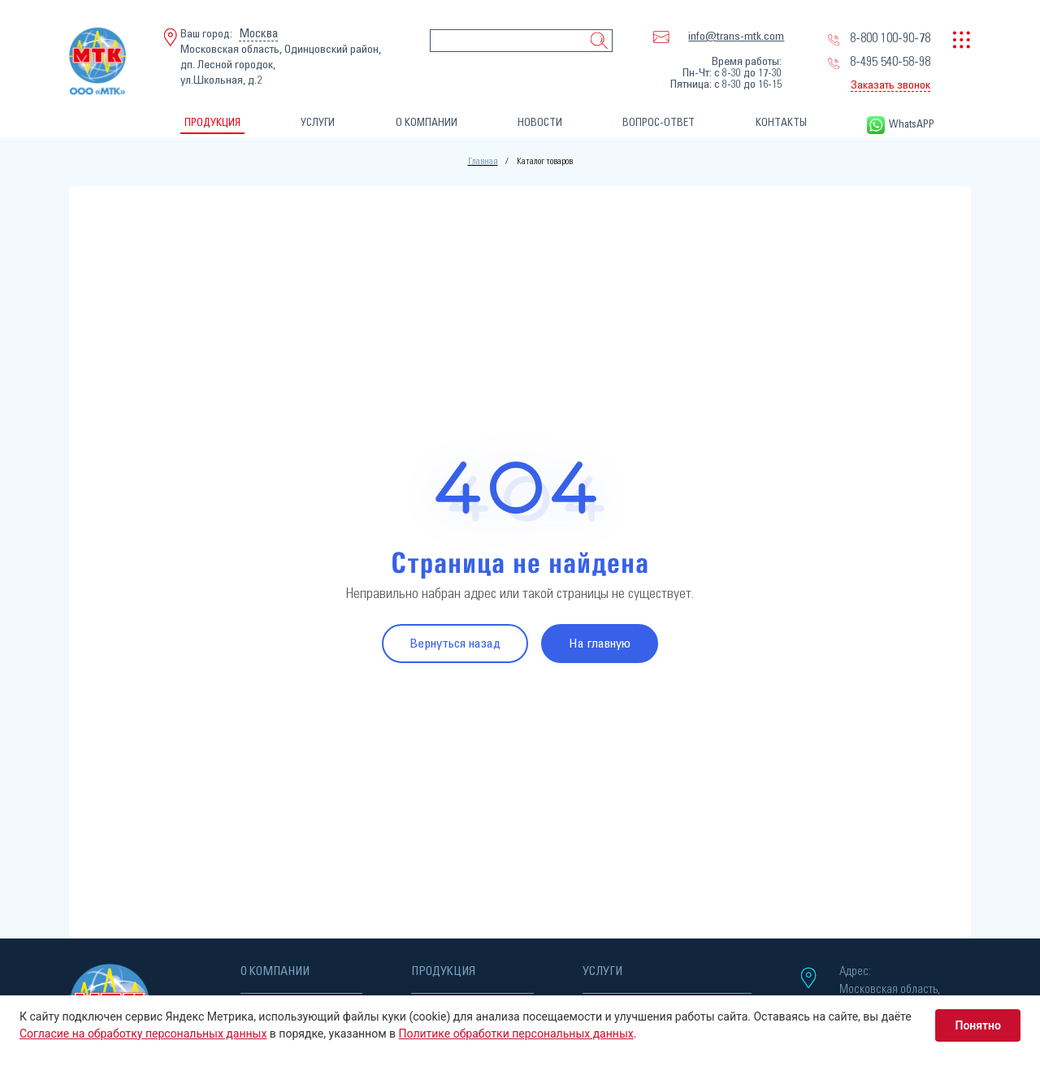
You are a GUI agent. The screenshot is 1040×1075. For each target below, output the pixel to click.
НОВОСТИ (540, 123)
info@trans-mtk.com (736, 36)
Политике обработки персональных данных (516, 1033)
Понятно (978, 1025)
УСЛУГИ (318, 123)
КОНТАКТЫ (781, 123)
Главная (483, 161)
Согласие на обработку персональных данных (143, 1033)
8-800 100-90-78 (890, 38)
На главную (599, 643)
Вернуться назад (455, 643)
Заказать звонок (890, 85)
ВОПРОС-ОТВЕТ (658, 123)
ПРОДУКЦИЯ (212, 123)
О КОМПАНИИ (426, 123)
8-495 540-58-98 (890, 61)
